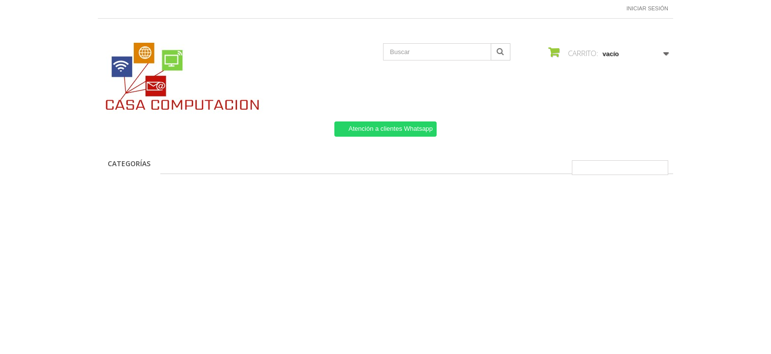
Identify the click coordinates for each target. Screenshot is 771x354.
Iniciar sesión (647, 8)
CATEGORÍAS (129, 163)
